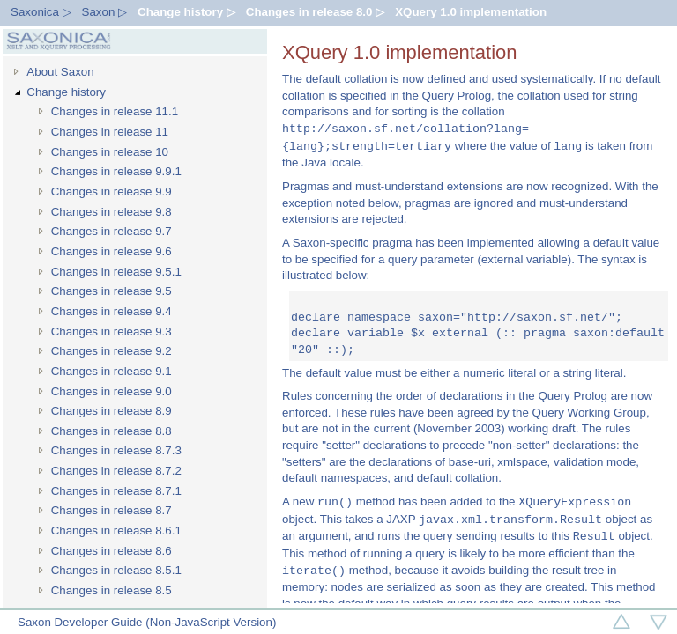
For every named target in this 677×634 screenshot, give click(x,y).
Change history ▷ (186, 11)
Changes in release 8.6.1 (116, 530)
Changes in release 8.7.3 (116, 450)
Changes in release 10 (109, 151)
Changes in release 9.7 (111, 231)
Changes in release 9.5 (111, 291)
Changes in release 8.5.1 (116, 570)
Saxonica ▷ (41, 11)
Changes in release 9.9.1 (116, 171)
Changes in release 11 (109, 131)
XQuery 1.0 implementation (471, 11)
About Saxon (59, 71)
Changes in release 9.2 (111, 351)
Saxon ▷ (105, 11)
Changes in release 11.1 (115, 111)
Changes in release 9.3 (111, 331)
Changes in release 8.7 (111, 510)
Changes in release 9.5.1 (116, 271)
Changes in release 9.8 (111, 211)
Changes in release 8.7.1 (116, 491)
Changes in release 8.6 (111, 550)
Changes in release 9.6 (111, 251)
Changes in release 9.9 (111, 191)
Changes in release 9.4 (111, 311)
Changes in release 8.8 (111, 431)
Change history (66, 92)
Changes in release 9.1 (111, 371)
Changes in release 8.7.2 (116, 470)
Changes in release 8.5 (111, 590)
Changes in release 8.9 (111, 410)
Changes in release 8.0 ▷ (315, 11)
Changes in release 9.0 (111, 391)
